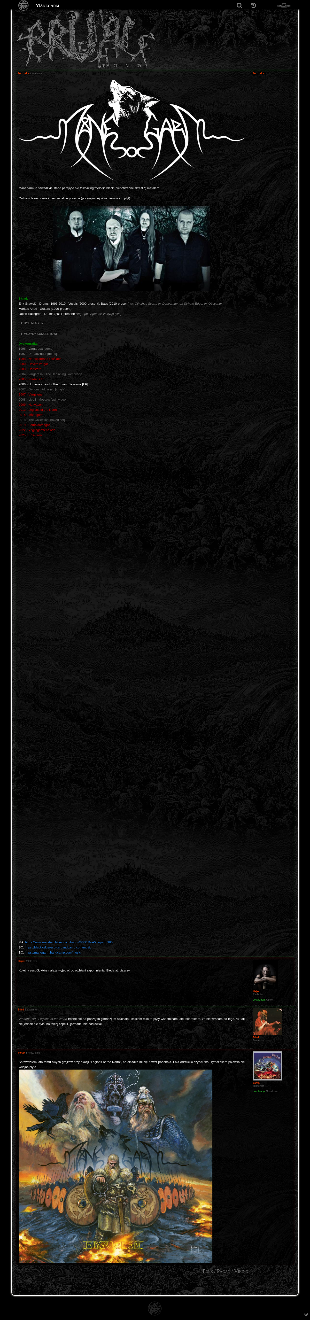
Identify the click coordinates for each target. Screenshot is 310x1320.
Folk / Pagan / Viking (225, 1271)
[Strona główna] (23, 5)
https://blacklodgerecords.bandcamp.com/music (58, 947)
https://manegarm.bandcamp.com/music (53, 952)
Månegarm (47, 5)
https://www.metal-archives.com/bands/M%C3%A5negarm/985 (69, 942)
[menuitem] (290, 1287)
